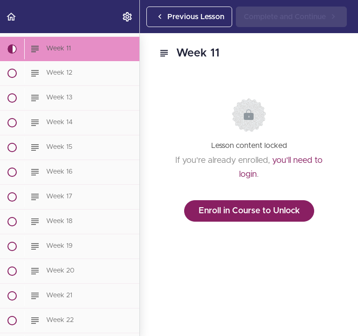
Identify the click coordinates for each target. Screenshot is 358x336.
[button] (11, 16)
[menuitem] (127, 16)
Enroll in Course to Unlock (249, 211)
